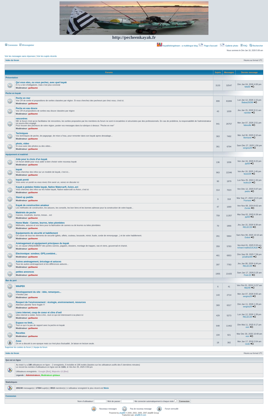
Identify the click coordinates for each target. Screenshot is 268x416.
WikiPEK (20, 286)
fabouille (247, 125)
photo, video (22, 143)
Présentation (12, 77)
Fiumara (247, 200)
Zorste (247, 208)
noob (247, 344)
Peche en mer (23, 98)
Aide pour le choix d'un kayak (31, 159)
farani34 (247, 174)
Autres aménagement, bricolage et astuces (38, 261)
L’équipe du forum (40, 347)
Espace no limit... (25, 322)
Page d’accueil (208, 46)
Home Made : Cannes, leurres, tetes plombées (40, 223)
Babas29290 (247, 102)
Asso (18, 341)
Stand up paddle (24, 197)
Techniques (22, 133)
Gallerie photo (229, 46)
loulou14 (247, 182)
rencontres (21, 118)
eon (247, 327)
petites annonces (25, 272)
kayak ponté (22, 179)
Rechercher (256, 46)
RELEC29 (247, 227)
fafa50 (247, 87)
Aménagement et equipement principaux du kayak (42, 243)
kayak (19, 169)
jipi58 (247, 163)
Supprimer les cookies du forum (18, 347)
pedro (247, 191)
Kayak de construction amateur (32, 205)
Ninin (106, 388)
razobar (247, 113)
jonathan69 (247, 257)
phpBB (122, 413)
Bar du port (11, 280)
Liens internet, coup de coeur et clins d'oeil (39, 312)
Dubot (247, 237)
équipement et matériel (17, 154)
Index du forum (12, 60)
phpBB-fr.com (140, 415)
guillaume (33, 88)
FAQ (243, 46)
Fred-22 (247, 275)
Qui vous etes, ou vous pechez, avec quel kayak (41, 82)
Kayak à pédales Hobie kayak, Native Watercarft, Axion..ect (47, 187)
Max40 (247, 288)
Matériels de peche (26, 212)
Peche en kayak (13, 93)
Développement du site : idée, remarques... (38, 292)
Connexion (11, 45)
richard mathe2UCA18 (247, 248)
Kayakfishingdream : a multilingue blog (177, 46)
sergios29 (247, 148)
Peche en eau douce (26, 108)
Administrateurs (33, 375)
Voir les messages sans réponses (20, 56)
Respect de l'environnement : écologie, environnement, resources (51, 302)
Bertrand (247, 137)
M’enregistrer (26, 45)
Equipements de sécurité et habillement (37, 233)
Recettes (20, 333)
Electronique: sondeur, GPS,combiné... (36, 253)
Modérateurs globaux (50, 375)
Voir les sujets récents (47, 56)
